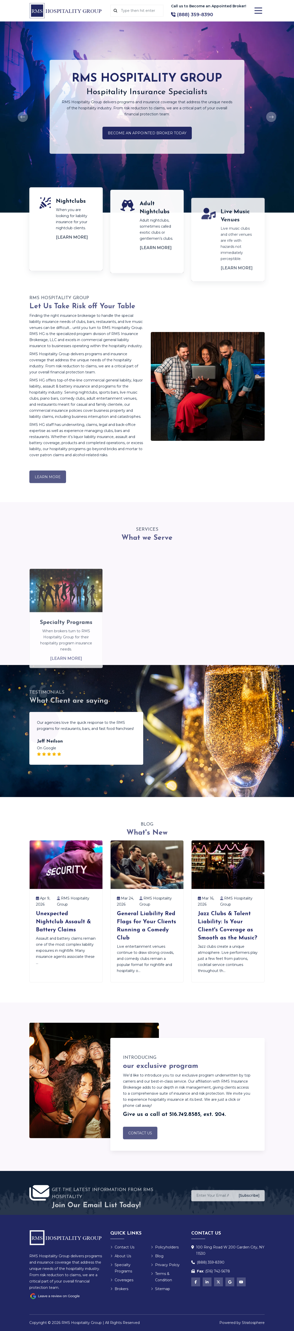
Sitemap (160, 1289)
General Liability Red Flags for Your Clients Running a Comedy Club (146, 926)
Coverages (121, 1280)
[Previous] (23, 117)
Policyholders (165, 1247)
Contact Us (140, 1141)
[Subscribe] (249, 1202)
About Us (120, 1256)
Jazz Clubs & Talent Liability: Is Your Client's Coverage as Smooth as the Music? (227, 926)
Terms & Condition (161, 1276)
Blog (157, 1256)
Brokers (119, 1289)
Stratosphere (253, 1322)
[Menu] (258, 10)
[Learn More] (72, 237)
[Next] (271, 117)
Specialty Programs (121, 1268)
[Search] (140, 10)
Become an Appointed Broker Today (147, 133)
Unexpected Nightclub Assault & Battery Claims (63, 922)
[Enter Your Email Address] (212, 1202)
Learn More (48, 484)
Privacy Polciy (165, 1265)
